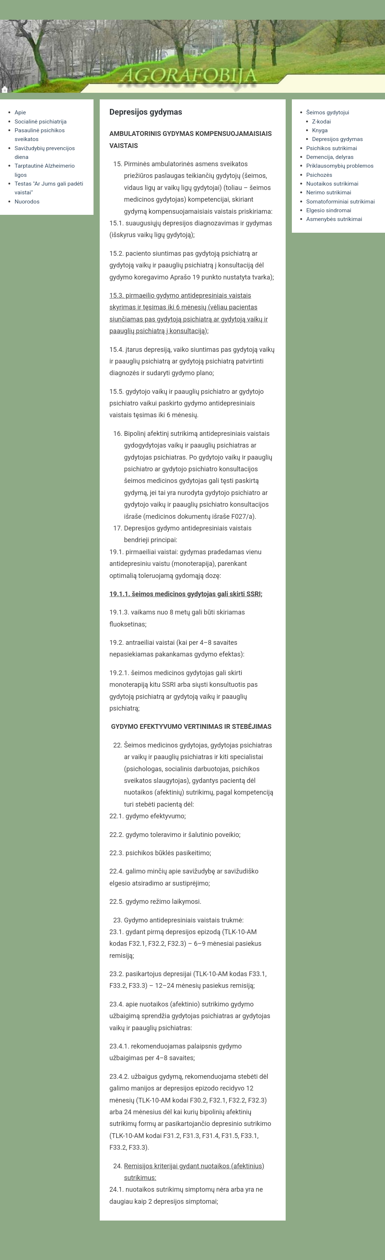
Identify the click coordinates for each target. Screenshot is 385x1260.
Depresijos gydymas (338, 138)
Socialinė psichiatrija (41, 121)
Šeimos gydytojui (328, 112)
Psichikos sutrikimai (332, 147)
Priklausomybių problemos (341, 164)
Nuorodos (27, 200)
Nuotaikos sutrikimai (333, 182)
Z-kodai (322, 121)
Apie (20, 112)
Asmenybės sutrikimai (335, 226)
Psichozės (319, 173)
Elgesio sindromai (329, 217)
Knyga (320, 129)
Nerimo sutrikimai (329, 191)
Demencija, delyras (330, 156)
